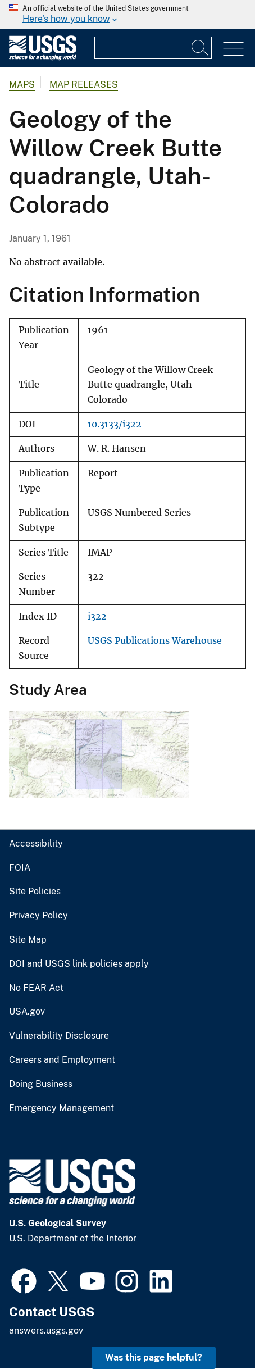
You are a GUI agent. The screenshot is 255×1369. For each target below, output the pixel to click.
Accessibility (36, 844)
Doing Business (40, 1084)
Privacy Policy (38, 916)
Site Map (28, 940)
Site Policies (35, 891)
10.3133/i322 (115, 424)
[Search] (200, 48)
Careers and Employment (62, 1060)
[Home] (42, 57)
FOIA (19, 868)
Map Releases (83, 84)
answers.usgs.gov (46, 1330)
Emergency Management (61, 1108)
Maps (22, 84)
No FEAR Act (36, 988)
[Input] (153, 48)
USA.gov (27, 1012)
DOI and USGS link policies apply (79, 964)
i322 (97, 616)
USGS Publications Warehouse (155, 640)
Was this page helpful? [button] (153, 1357)
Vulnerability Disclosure (59, 1036)
